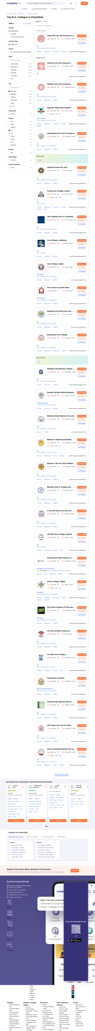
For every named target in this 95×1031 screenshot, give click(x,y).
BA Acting (40, 618)
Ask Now (74, 870)
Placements (56, 51)
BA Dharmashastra (42, 403)
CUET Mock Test (63, 1022)
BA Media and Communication (45, 568)
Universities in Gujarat (44, 850)
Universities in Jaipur (17, 857)
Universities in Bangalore (18, 850)
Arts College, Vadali (55, 264)
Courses (39, 51)
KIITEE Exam (79, 1025)
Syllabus (10, 816)
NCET (77, 1020)
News (31, 991)
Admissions (47, 51)
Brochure (81, 35)
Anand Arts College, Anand (58, 191)
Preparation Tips (11, 806)
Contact (32, 997)
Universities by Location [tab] (16, 837)
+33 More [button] (11, 78)
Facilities (64, 51)
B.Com (51, 96)
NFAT (77, 1008)
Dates (18, 814)
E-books (28, 1007)
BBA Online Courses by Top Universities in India (31, 1016)
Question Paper (11, 803)
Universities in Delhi (17, 845)
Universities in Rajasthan (44, 845)
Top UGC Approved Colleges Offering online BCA (31, 1028)
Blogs (31, 999)
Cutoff (20, 809)
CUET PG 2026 (63, 1009)
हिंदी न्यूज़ (32, 993)
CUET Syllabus (63, 1014)
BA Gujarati (40, 274)
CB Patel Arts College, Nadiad (59, 534)
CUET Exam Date (64, 1016)
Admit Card (19, 806)
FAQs (14, 816)
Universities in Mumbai (18, 847)
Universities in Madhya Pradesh (46, 857)
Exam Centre (32, 803)
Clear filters (27, 23)
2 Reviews (61, 446)
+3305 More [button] (12, 106)
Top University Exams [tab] (47, 837)
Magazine (32, 989)
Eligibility (10, 798)
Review (64, 123)
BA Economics (41, 118)
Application (15, 798)
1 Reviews (61, 114)
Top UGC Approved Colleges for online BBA (31, 1022)
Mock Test (18, 801)
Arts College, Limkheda (57, 240)
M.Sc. (51, 714)
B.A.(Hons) (64, 570)
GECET (78, 1014)
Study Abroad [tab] (61, 837)
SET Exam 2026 (80, 1006)
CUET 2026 (62, 1007)
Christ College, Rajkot (56, 581)
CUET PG (78, 1018)
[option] (20, 31)
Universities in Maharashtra (45, 854)
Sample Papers (30, 1009)
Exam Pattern (11, 801)
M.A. (51, 146)
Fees (45, 574)
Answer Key (10, 809)
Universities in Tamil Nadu (45, 852)
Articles (32, 995)
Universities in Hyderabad (19, 852)
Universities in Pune (17, 854)
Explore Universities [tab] (32, 837)
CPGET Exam (79, 1023)
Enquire (82, 39)
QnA (45, 209)
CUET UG (78, 1016)
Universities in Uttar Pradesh (45, 847)
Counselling (10, 811)
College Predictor (12, 814)
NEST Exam (79, 1004)
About (31, 986)
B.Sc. (51, 48)
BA (38, 46)
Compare (81, 43)
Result (16, 809)
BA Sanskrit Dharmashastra (45, 688)
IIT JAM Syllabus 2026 (49, 1023)
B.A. (41, 48)
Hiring (31, 988)
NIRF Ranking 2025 (48, 1022)
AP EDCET (79, 1022)
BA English (40, 592)
